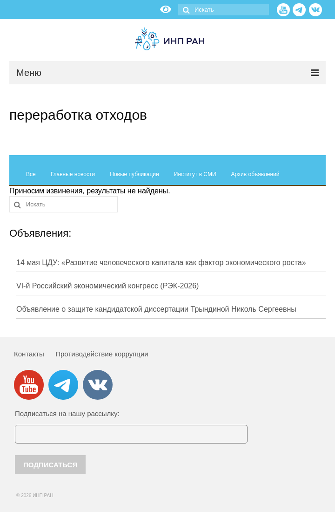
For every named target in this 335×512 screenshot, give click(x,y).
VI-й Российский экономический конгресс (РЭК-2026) (107, 286)
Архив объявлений (255, 174)
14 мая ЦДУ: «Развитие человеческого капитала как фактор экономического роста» (161, 262)
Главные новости (73, 174)
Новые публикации (134, 174)
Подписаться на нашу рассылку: (67, 413)
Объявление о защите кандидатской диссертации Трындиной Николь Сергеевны (156, 309)
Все (31, 174)
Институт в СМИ (195, 174)
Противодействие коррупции (101, 354)
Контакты (29, 354)
